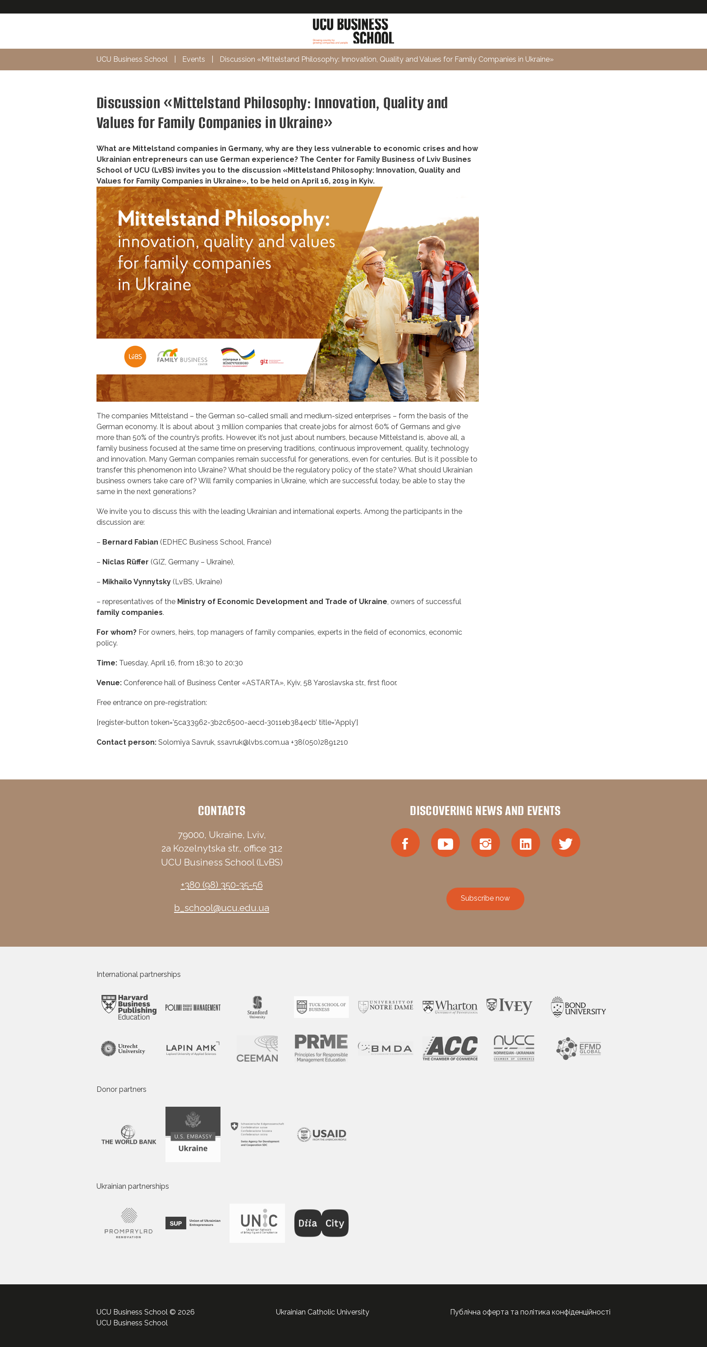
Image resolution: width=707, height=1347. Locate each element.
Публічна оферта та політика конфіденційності (530, 1312)
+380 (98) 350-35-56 (222, 885)
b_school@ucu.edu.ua (221, 908)
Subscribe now (485, 898)
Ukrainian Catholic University (322, 1312)
